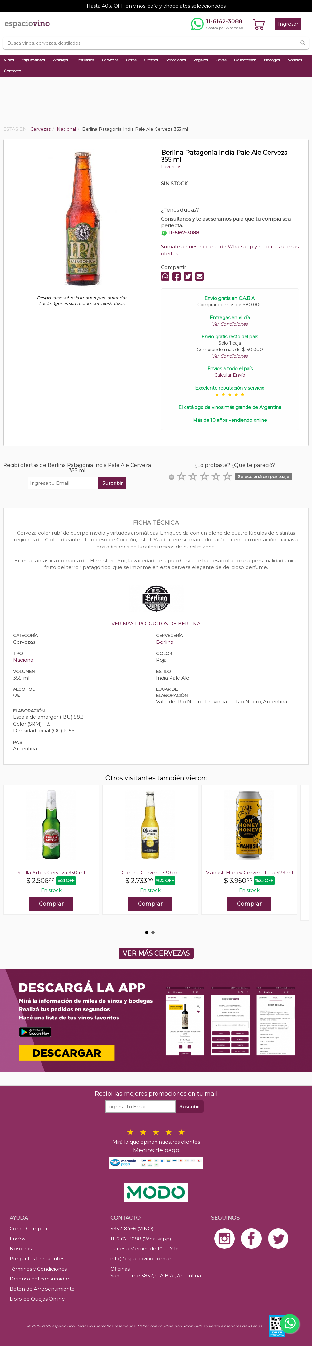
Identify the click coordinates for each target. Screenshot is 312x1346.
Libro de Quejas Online (37, 1299)
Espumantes (33, 60)
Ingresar (288, 24)
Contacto (12, 70)
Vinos (9, 60)
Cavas (220, 60)
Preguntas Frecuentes (37, 1258)
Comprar (51, 904)
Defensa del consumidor (39, 1279)
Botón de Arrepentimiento (42, 1289)
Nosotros (21, 1249)
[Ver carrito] (259, 24)
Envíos (17, 1239)
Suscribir (112, 483)
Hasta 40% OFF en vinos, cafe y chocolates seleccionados (156, 6)
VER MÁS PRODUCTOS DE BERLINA (156, 623)
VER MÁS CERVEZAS (156, 953)
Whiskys (60, 60)
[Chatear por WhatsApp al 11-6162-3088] (217, 24)
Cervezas (110, 60)
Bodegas (272, 60)
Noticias (294, 60)
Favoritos (171, 166)
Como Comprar (29, 1228)
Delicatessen (245, 60)
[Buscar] (302, 43)
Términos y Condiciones (38, 1269)
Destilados (84, 60)
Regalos (200, 60)
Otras (131, 60)
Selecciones (175, 60)
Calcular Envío (229, 375)
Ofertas (151, 60)
